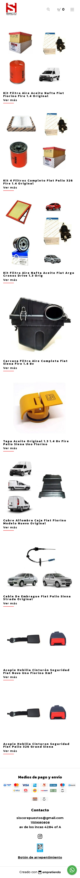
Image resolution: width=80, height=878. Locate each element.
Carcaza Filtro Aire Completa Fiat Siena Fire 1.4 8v (35, 362)
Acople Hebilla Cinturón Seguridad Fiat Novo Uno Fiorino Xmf (36, 671)
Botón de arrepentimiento (40, 857)
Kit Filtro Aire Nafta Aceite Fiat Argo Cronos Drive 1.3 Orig (38, 274)
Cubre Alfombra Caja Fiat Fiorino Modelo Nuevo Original (34, 521)
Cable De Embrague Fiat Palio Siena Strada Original (37, 597)
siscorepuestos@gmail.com (40, 818)
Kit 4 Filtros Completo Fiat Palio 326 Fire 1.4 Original (38, 182)
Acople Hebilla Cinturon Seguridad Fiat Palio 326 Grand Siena (36, 745)
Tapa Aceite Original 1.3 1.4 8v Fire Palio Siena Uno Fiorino (36, 442)
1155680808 (40, 823)
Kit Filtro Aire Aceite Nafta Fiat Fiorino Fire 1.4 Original (33, 94)
